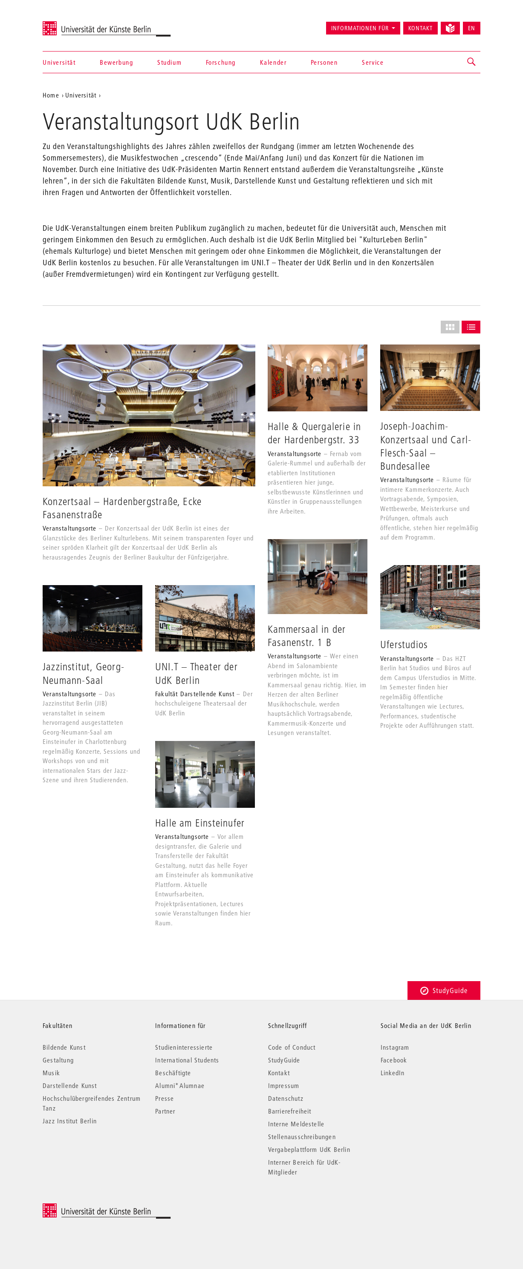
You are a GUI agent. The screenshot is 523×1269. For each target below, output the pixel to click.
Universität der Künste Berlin (76, 24)
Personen (324, 62)
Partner (165, 1111)
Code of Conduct (292, 1047)
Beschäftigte (173, 1072)
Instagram (395, 1047)
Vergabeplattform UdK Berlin (309, 1149)
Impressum (284, 1085)
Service (373, 62)
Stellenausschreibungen (302, 1136)
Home (51, 95)
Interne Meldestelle (296, 1124)
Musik (51, 1072)
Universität (59, 62)
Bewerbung (116, 62)
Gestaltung (58, 1060)
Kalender (273, 62)
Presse (164, 1098)
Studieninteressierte (184, 1047)
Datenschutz (285, 1098)
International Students (187, 1060)
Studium (169, 62)
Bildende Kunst (64, 1047)
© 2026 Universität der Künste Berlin (87, 1208)
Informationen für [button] (360, 28)
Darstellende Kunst (70, 1085)
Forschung (221, 62)
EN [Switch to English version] (471, 28)
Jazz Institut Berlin (70, 1121)
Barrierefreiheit (290, 1111)
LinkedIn (393, 1072)
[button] (471, 62)
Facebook (394, 1060)
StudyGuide (444, 990)
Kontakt (420, 28)
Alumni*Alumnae (180, 1085)
